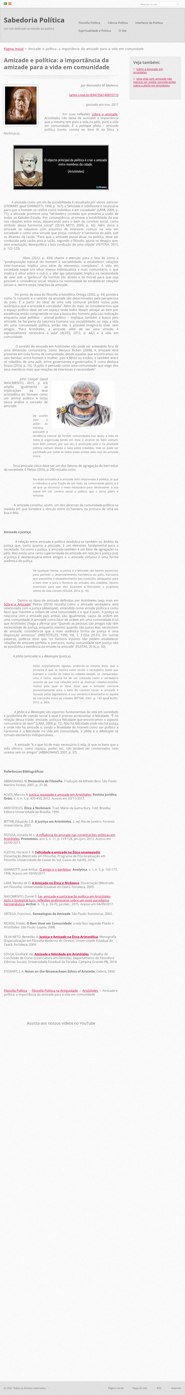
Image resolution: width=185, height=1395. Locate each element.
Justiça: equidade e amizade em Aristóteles (60, 796)
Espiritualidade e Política (95, 32)
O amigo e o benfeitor (55, 871)
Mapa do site (139, 1388)
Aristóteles (90, 992)
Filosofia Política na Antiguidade (55, 992)
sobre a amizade (104, 116)
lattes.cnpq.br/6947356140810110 (93, 96)
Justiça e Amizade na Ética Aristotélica (68, 938)
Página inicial (13, 50)
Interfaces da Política (149, 24)
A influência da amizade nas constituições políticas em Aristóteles (59, 838)
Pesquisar (178, 4)
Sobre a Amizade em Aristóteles (148, 72)
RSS (159, 1388)
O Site (122, 32)
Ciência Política (118, 24)
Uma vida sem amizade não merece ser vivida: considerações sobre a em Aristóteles (154, 83)
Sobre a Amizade (17, 606)
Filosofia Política (89, 24)
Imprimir (176, 1388)
